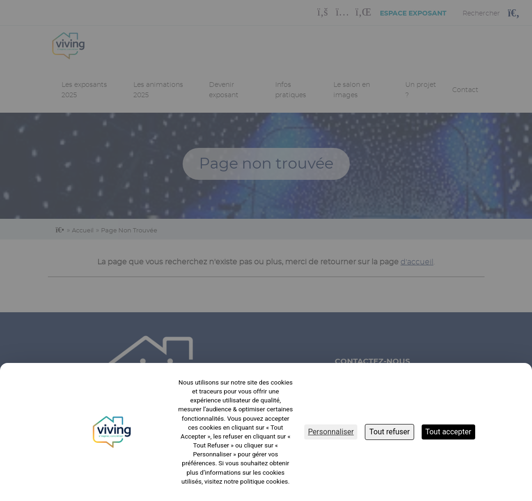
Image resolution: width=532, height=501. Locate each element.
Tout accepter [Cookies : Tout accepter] (448, 431)
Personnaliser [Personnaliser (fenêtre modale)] (331, 431)
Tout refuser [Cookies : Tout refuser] (389, 431)
